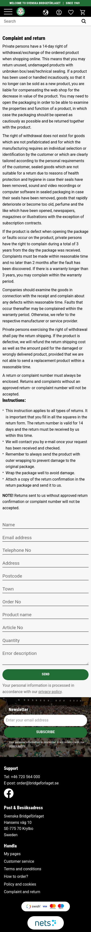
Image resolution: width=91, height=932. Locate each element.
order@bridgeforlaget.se (38, 783)
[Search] (85, 21)
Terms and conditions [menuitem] (22, 869)
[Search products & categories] (39, 21)
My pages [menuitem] (12, 854)
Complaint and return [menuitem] (22, 892)
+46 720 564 (22, 776)
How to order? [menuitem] (16, 876)
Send (46, 674)
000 (36, 776)
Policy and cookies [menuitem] (20, 884)
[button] (8, 12)
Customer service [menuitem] (19, 861)
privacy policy (50, 691)
